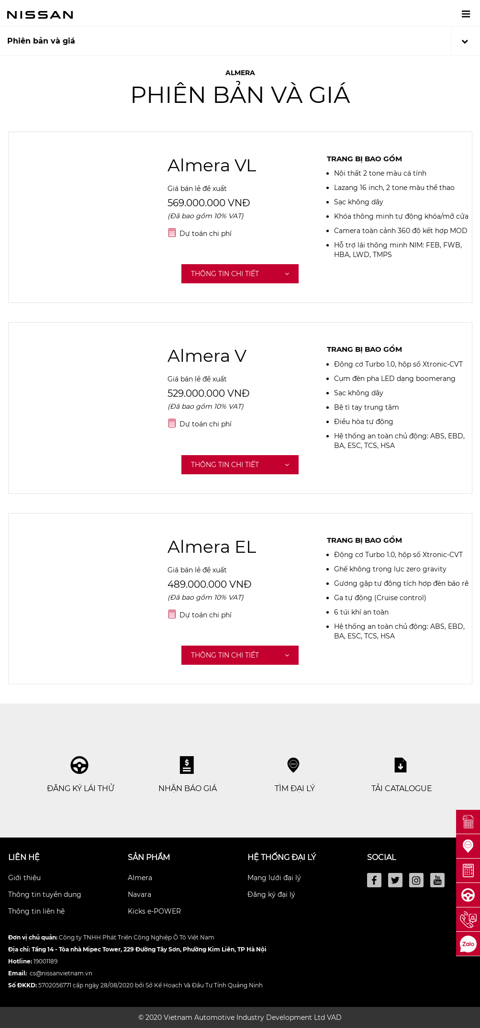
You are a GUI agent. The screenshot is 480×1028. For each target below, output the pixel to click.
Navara (139, 894)
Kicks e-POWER (154, 911)
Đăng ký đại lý (271, 894)
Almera (140, 877)
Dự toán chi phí (205, 233)
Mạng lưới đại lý (274, 877)
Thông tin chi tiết (240, 273)
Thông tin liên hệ (36, 911)
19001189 (45, 961)
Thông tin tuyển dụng (44, 894)
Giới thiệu (24, 877)
